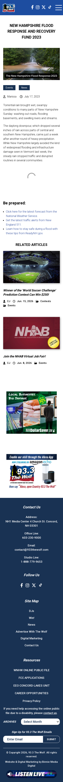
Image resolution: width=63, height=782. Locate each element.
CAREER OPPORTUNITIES (31, 693)
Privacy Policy (31, 701)
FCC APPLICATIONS (31, 677)
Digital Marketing (31, 638)
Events (9, 87)
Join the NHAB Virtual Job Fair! (24, 356)
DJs (31, 611)
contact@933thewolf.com (31, 549)
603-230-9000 (31, 537)
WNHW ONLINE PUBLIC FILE (32, 670)
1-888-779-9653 (31, 561)
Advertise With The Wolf (31, 631)
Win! (31, 618)
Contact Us (32, 645)
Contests (43, 301)
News (24, 87)
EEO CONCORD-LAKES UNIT (31, 685)
